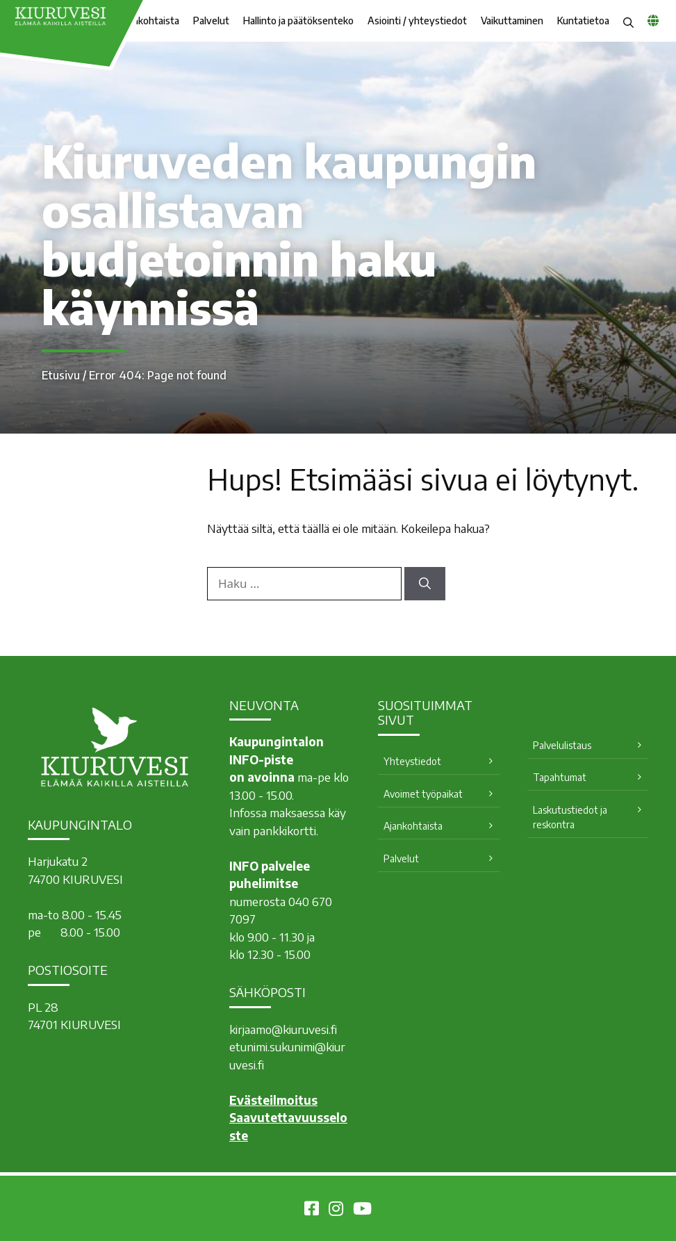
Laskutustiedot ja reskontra (570, 817)
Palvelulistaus (562, 745)
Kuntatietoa (583, 20)
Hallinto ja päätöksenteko (298, 20)
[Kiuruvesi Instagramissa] (336, 1210)
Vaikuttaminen (512, 20)
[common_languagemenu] (653, 20)
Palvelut (211, 20)
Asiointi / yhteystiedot (417, 20)
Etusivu (61, 375)
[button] (628, 21)
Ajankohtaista (413, 826)
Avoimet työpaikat (423, 794)
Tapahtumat (559, 777)
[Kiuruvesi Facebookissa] (311, 1210)
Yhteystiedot (412, 761)
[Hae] (424, 583)
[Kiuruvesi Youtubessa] (362, 1210)
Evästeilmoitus (273, 1100)
